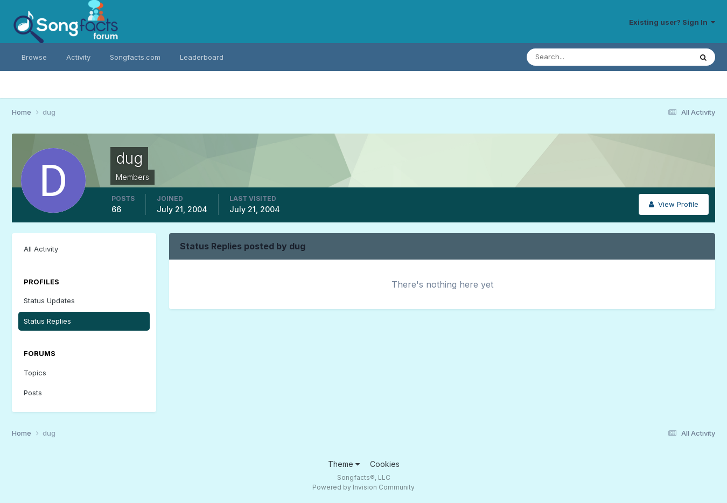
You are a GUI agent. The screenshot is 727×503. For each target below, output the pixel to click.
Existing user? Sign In (672, 22)
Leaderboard (201, 57)
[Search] (574, 57)
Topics (35, 372)
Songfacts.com (135, 57)
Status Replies (47, 321)
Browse (34, 57)
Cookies (385, 464)
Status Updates (49, 300)
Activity (78, 57)
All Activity (41, 248)
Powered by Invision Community (363, 487)
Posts (33, 392)
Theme (344, 464)
